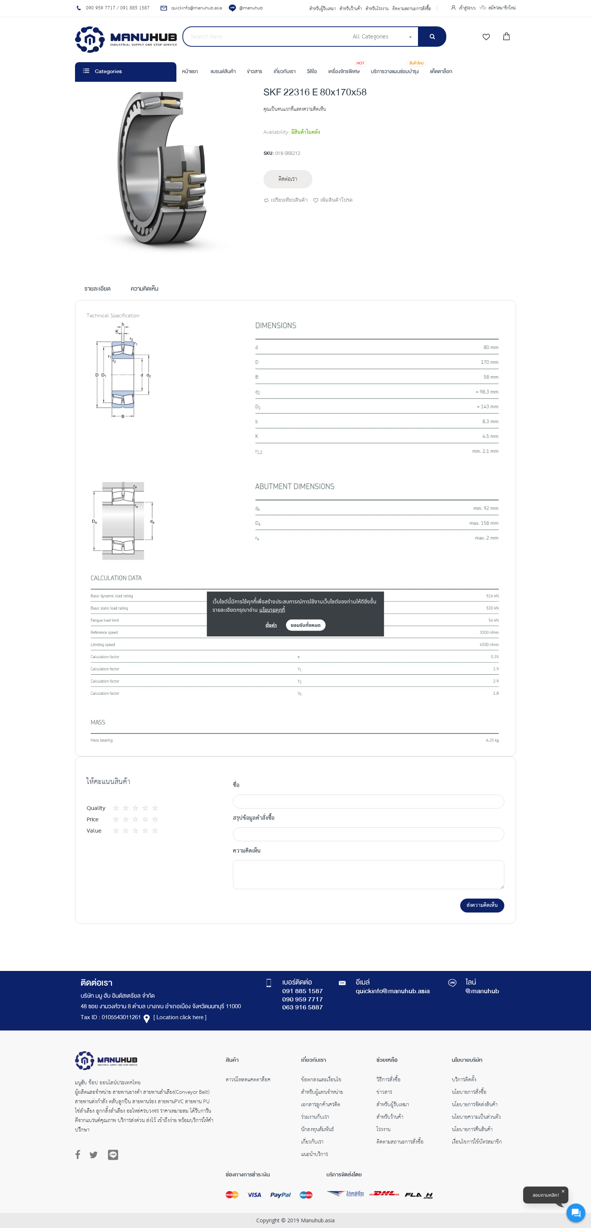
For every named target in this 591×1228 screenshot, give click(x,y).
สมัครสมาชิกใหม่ (502, 8)
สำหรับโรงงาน (377, 9)
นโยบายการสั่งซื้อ (469, 1093)
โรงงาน (383, 1130)
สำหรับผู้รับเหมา (322, 9)
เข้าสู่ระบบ (468, 8)
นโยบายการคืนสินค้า (472, 1130)
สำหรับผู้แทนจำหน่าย (322, 1093)
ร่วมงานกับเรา (315, 1118)
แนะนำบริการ (314, 1155)
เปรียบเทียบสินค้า (285, 200)
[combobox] (265, 36)
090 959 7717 (302, 1000)
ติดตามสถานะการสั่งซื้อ (411, 9)
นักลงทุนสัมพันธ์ (317, 1130)
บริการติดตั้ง (464, 1080)
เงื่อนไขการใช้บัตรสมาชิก (477, 1143)
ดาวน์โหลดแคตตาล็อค (248, 1080)
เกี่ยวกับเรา (312, 1143)
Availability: (276, 132)
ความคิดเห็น (144, 289)
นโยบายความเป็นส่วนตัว (476, 1118)
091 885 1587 (302, 991)
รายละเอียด (97, 289)
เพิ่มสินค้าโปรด (332, 200)
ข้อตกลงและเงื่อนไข (321, 1080)
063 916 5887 (302, 1008)
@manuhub (251, 8)
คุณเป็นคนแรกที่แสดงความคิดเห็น (294, 109)
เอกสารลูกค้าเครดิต (320, 1105)
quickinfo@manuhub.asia (393, 991)
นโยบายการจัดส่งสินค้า (475, 1105)
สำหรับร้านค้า (351, 9)
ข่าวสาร (384, 1093)
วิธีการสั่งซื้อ (389, 1080)
